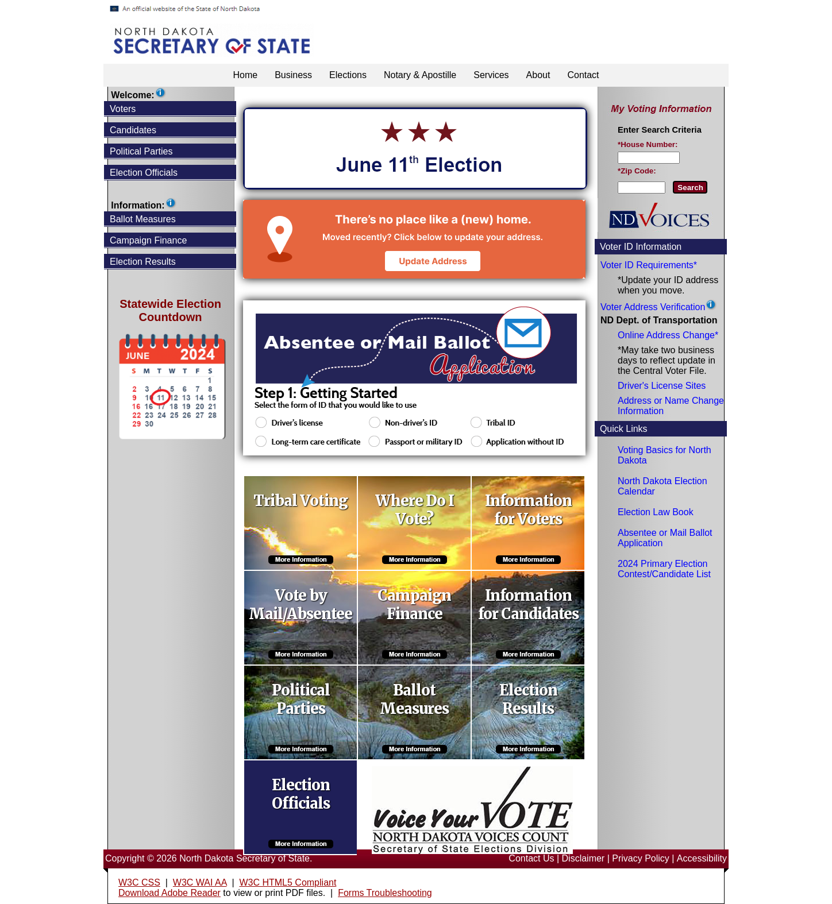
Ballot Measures (414, 699)
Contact (583, 75)
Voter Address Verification (652, 307)
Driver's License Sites (662, 386)
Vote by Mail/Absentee (300, 604)
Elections (348, 75)
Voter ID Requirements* (648, 265)
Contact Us (531, 858)
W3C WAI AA (200, 882)
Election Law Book (656, 512)
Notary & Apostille (420, 75)
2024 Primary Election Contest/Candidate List (664, 569)
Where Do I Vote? (414, 510)
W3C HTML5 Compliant (287, 882)
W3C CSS (139, 882)
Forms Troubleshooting (385, 893)
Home (245, 75)
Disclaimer (583, 858)
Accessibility (702, 858)
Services (491, 75)
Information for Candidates (528, 604)
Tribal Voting (300, 501)
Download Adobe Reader (169, 893)
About (538, 75)
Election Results (528, 699)
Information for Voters (528, 510)
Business (293, 75)
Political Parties (301, 699)
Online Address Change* (668, 335)
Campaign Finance (414, 604)
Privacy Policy (640, 858)
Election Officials (301, 794)
